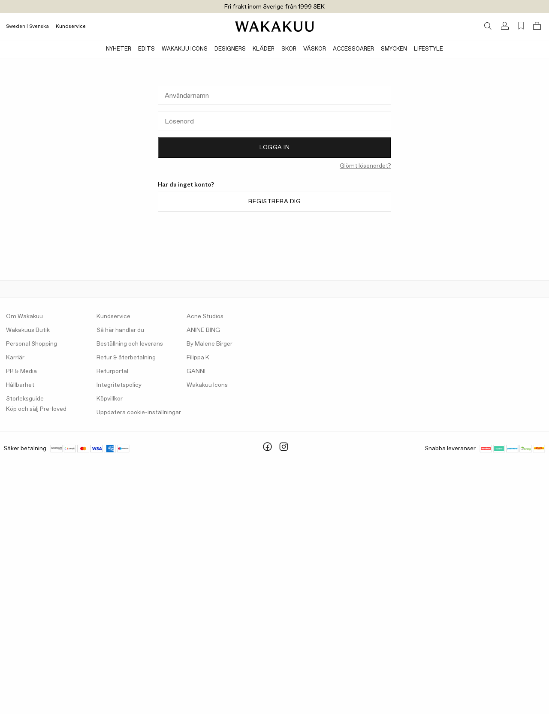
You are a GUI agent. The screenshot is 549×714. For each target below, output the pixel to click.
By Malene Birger (209, 344)
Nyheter (118, 49)
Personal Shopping (31, 344)
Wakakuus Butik (28, 330)
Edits (146, 49)
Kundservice (71, 26)
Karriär (15, 358)
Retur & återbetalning (126, 358)
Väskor (314, 49)
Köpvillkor (110, 399)
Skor (288, 49)
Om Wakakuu (24, 316)
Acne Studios (205, 316)
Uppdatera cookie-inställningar (139, 412)
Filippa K (198, 358)
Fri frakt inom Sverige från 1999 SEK (274, 7)
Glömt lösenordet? (365, 166)
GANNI (196, 371)
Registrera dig (274, 201)
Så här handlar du (120, 330)
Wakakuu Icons (185, 49)
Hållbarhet (20, 385)
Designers (230, 49)
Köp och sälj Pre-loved (36, 409)
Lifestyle (428, 49)
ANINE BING (203, 330)
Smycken (394, 49)
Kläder (263, 49)
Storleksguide (25, 399)
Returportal (112, 371)
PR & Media (21, 371)
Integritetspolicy (119, 385)
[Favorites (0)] (521, 26)
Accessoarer (353, 49)
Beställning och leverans (130, 344)
